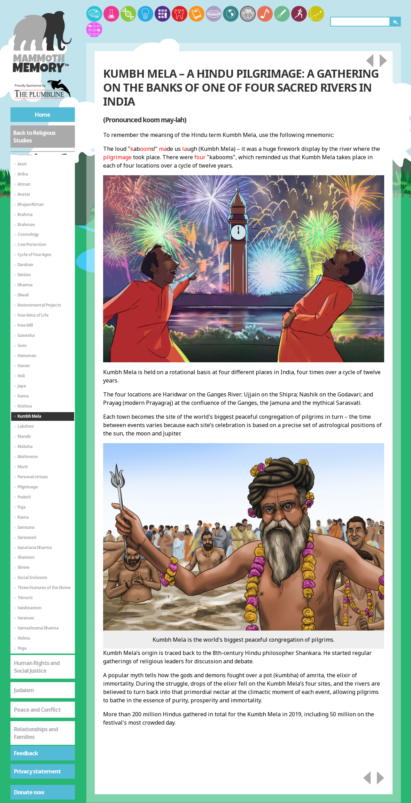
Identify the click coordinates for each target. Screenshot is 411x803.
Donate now (29, 792)
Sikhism (23, 738)
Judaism (24, 609)
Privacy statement (37, 771)
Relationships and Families (36, 652)
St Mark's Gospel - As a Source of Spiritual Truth (41, 683)
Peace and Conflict (37, 629)
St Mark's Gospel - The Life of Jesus (41, 714)
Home (42, 114)
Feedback (26, 753)
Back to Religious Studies (34, 136)
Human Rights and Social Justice (37, 586)
